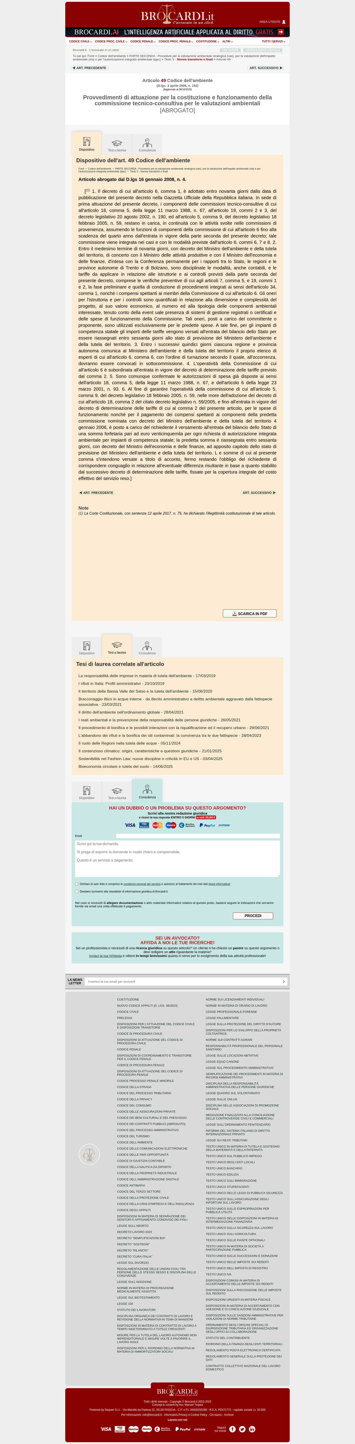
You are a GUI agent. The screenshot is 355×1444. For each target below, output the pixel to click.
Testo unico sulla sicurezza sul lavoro (239, 1228)
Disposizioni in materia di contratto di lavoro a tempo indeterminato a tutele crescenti (156, 1327)
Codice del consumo (134, 1105)
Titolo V (188, 59)
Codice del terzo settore (139, 1191)
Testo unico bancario (224, 1168)
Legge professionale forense (231, 1011)
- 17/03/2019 (146, 675)
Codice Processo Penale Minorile (145, 1081)
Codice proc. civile (110, 41)
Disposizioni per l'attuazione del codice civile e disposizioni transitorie (156, 1025)
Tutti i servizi (272, 41)
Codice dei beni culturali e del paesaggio (152, 1117)
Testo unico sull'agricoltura (231, 1234)
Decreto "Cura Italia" (134, 1256)
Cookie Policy (199, 1414)
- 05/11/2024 (129, 743)
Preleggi (124, 1018)
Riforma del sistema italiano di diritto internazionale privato (238, 1132)
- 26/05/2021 (159, 720)
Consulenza (147, 145)
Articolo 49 (223, 59)
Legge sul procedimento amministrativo (240, 1068)
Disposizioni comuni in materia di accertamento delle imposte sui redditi (239, 1282)
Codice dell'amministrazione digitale (148, 1179)
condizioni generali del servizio (142, 884)
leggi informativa (219, 884)
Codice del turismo (133, 1136)
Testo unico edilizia (222, 1174)
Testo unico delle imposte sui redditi (237, 1262)
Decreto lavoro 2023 (134, 1232)
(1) (88, 190)
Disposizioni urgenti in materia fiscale (238, 1299)
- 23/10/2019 (121, 683)
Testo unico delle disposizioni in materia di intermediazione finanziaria (242, 1220)
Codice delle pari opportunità (143, 1154)
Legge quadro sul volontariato (233, 1093)
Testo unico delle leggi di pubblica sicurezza (244, 1193)
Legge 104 (125, 1303)
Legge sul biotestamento (138, 1297)
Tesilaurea (117, 145)
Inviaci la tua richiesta (105, 956)
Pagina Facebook (232, 1427)
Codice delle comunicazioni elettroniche (152, 1148)
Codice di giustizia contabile (141, 1161)
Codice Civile (79, 41)
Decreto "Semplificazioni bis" (141, 1238)
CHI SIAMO (230, 50)
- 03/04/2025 (150, 758)
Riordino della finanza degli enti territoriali (244, 1344)
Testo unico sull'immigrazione (231, 1180)
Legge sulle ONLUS (221, 1099)
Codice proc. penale (175, 41)
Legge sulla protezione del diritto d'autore (243, 1024)
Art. (91, 68)
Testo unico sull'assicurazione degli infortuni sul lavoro (237, 1200)
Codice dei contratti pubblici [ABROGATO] (151, 1124)
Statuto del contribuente (228, 1338)
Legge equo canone (222, 1061)
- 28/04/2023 (169, 735)
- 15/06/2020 (145, 691)
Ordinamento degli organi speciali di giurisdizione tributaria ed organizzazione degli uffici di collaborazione (242, 1328)
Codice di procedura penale (140, 1065)
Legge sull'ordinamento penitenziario (238, 1124)
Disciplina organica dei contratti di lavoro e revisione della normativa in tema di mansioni (155, 1317)
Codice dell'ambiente (112, 56)
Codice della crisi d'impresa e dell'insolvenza (155, 1204)
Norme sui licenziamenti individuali (235, 999)
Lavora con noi (177, 1419)
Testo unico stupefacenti (227, 1187)
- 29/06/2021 (173, 727)
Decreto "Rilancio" (133, 1250)
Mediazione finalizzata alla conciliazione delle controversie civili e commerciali (240, 1116)
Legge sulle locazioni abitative (232, 1055)
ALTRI (226, 41)
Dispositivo (86, 648)
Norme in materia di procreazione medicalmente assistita (145, 1289)
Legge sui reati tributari (226, 1140)
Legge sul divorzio (133, 1262)
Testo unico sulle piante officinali (235, 1240)
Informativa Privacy (176, 1414)
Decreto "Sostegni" (133, 1244)
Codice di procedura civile (139, 1033)
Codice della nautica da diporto (144, 1167)
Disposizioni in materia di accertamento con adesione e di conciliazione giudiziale (242, 1307)
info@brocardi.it (152, 1414)
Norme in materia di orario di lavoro (236, 1005)
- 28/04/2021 (131, 712)
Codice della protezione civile (143, 1197)
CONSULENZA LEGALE (262, 50)
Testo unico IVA (218, 1274)
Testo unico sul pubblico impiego (234, 1156)
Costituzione (206, 41)
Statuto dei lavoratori (136, 1310)
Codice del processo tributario (144, 1093)
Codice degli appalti (134, 1210)
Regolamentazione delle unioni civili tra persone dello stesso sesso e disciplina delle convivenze (156, 1272)
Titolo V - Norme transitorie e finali (149, 171)
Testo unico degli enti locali (230, 1162)
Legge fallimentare (222, 1018)
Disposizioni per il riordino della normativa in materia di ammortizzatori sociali (155, 1349)
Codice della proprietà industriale (147, 1173)
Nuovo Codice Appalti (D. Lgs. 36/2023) (147, 1005)
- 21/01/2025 (150, 751)
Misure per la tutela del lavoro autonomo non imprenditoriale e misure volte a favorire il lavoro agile (157, 1338)
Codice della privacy (134, 1099)
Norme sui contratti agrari (229, 1040)
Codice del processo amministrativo (148, 1130)
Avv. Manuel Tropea (191, 1404)
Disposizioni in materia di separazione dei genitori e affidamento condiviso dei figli (152, 1218)
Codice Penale (142, 41)
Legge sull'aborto (133, 1225)
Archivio (229, 1414)
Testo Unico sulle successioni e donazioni (242, 1256)
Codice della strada (134, 1087)
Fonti (91, 56)
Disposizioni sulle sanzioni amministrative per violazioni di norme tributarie (244, 1317)
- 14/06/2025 (125, 766)
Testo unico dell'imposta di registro (237, 1268)
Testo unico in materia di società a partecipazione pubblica (235, 1248)
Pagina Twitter (242, 1427)
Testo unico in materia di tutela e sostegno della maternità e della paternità (243, 1148)
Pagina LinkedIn (252, 1427)
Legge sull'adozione (134, 1282)
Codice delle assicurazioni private (146, 1111)
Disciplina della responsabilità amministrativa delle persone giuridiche (240, 1085)
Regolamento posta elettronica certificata (243, 1350)
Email (78, 836)
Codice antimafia (131, 1185)
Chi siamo (215, 1414)
